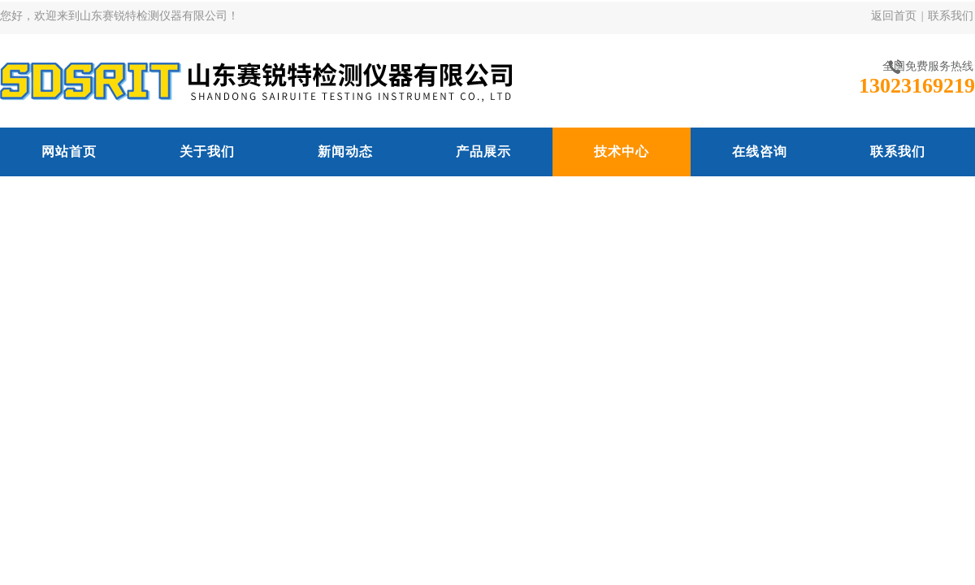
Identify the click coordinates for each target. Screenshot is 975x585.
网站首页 (69, 151)
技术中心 (621, 151)
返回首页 (893, 16)
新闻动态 (345, 151)
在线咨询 (759, 151)
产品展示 (483, 151)
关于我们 (207, 151)
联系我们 (950, 16)
